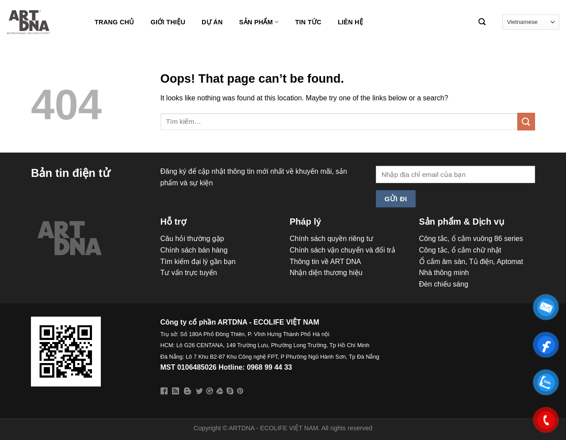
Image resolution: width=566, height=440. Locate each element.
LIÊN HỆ (350, 22)
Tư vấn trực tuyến (189, 272)
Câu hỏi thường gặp (192, 238)
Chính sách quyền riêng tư (331, 238)
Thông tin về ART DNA (325, 261)
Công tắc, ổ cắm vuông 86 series (471, 238)
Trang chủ (114, 22)
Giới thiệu (167, 22)
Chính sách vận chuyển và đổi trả (342, 250)
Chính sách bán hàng (194, 250)
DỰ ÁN (212, 22)
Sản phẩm (259, 22)
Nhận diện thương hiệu (326, 272)
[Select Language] (530, 22)
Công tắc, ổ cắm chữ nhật (460, 250)
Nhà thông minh (444, 272)
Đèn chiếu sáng (443, 284)
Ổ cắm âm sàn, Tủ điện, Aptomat (471, 261)
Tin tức (308, 22)
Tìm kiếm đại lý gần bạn (198, 261)
